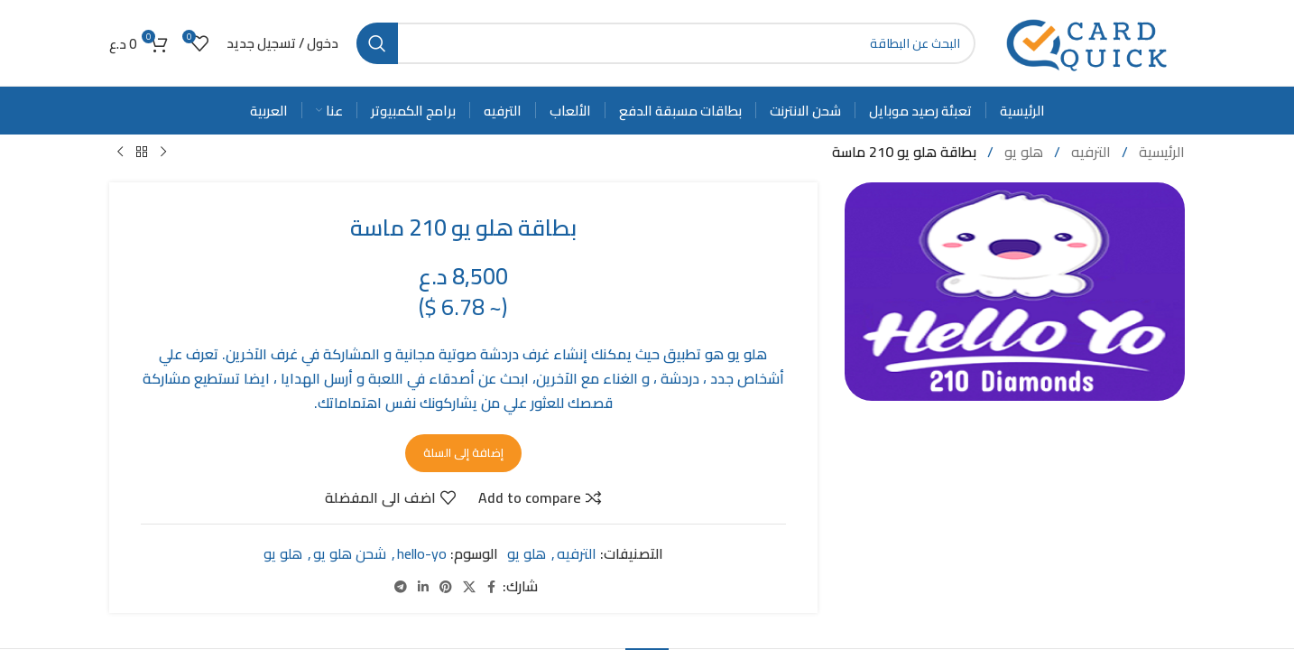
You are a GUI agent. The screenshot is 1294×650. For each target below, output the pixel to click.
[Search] (665, 43)
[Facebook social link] (492, 586)
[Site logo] (1089, 41)
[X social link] (469, 586)
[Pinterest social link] (446, 586)
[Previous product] (163, 152)
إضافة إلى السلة (463, 451)
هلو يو (1022, 151)
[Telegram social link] (400, 586)
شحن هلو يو (349, 553)
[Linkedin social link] (423, 586)
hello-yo (422, 553)
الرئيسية (1160, 151)
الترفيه (1089, 151)
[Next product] (120, 152)
